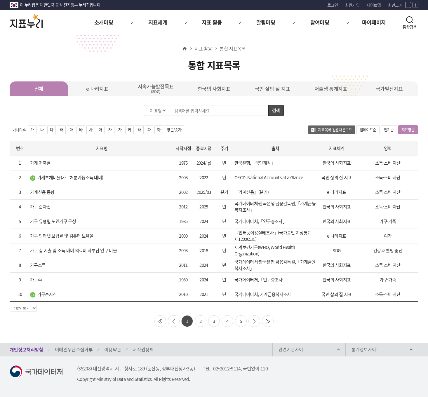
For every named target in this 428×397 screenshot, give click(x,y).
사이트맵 (373, 5)
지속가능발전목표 (156, 88)
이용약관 (112, 349)
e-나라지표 (97, 88)
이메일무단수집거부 (74, 349)
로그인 (332, 5)
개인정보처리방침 (26, 349)
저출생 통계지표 (330, 88)
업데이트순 (368, 129)
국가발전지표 (389, 88)
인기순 (389, 129)
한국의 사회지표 (214, 88)
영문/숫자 (174, 129)
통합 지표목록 (233, 48)
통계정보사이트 (366, 349)
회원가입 (352, 5)
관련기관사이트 (293, 349)
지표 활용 (203, 48)
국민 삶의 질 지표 (272, 88)
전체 (39, 88)
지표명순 (409, 130)
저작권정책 (143, 349)
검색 (276, 110)
